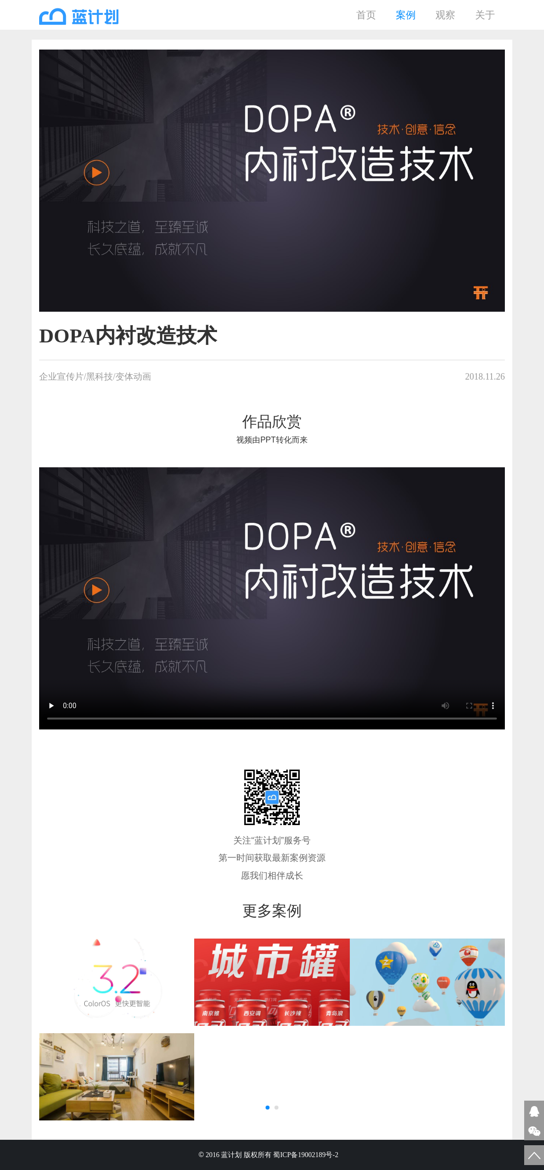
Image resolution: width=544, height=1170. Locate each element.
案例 (406, 14)
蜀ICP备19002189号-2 (306, 1155)
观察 (445, 14)
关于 (485, 14)
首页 (366, 14)
